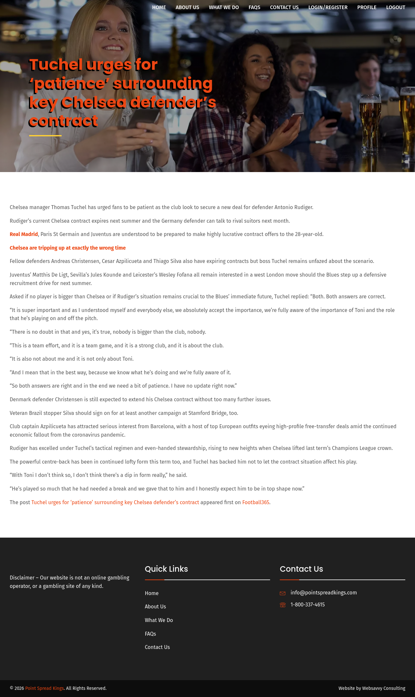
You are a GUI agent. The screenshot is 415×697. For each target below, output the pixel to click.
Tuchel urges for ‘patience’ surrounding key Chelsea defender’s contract (115, 502)
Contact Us (284, 7)
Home (159, 7)
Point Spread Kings (44, 688)
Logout (395, 7)
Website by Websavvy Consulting (371, 688)
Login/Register (328, 7)
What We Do (224, 7)
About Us (187, 7)
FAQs (254, 7)
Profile (366, 7)
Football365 (255, 502)
